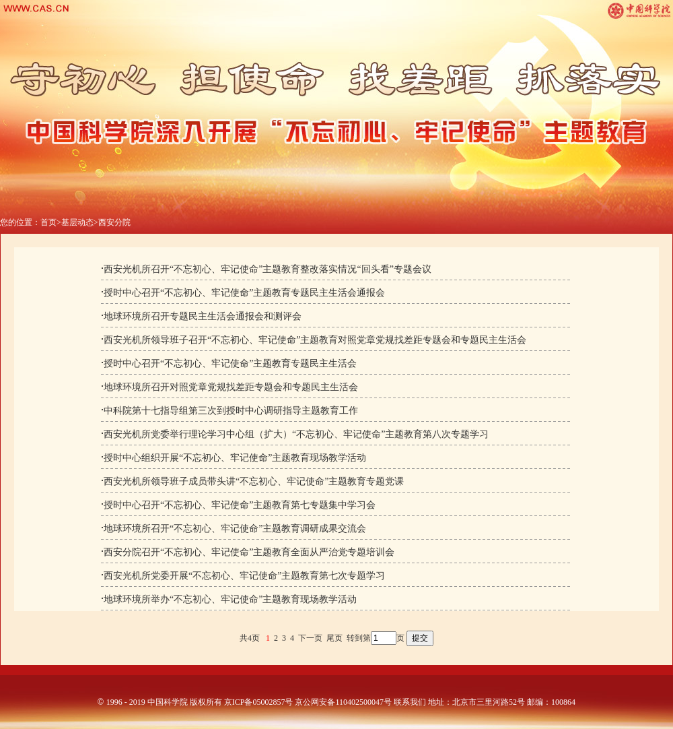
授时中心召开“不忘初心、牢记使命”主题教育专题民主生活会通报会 (244, 293)
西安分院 (114, 222)
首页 (48, 222)
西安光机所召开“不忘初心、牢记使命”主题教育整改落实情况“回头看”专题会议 (267, 269)
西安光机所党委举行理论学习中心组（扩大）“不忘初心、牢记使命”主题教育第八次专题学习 (296, 434)
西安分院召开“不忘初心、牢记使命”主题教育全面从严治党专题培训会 (249, 552)
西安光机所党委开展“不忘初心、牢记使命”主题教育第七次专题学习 (244, 576)
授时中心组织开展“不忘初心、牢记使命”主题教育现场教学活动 (235, 458)
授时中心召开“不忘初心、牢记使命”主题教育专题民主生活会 (230, 363)
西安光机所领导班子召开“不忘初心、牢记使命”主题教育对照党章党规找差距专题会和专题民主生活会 (315, 340)
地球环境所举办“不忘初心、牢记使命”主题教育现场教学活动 (230, 599)
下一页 (310, 638)
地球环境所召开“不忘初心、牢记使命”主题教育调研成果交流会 (235, 529)
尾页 (334, 638)
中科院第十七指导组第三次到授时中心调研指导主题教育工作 (231, 411)
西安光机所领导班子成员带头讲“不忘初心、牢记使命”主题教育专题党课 (254, 481)
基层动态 (77, 222)
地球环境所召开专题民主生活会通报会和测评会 (203, 316)
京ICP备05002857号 (258, 702)
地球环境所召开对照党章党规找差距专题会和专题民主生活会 (231, 387)
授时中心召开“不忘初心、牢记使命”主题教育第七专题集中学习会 (240, 505)
